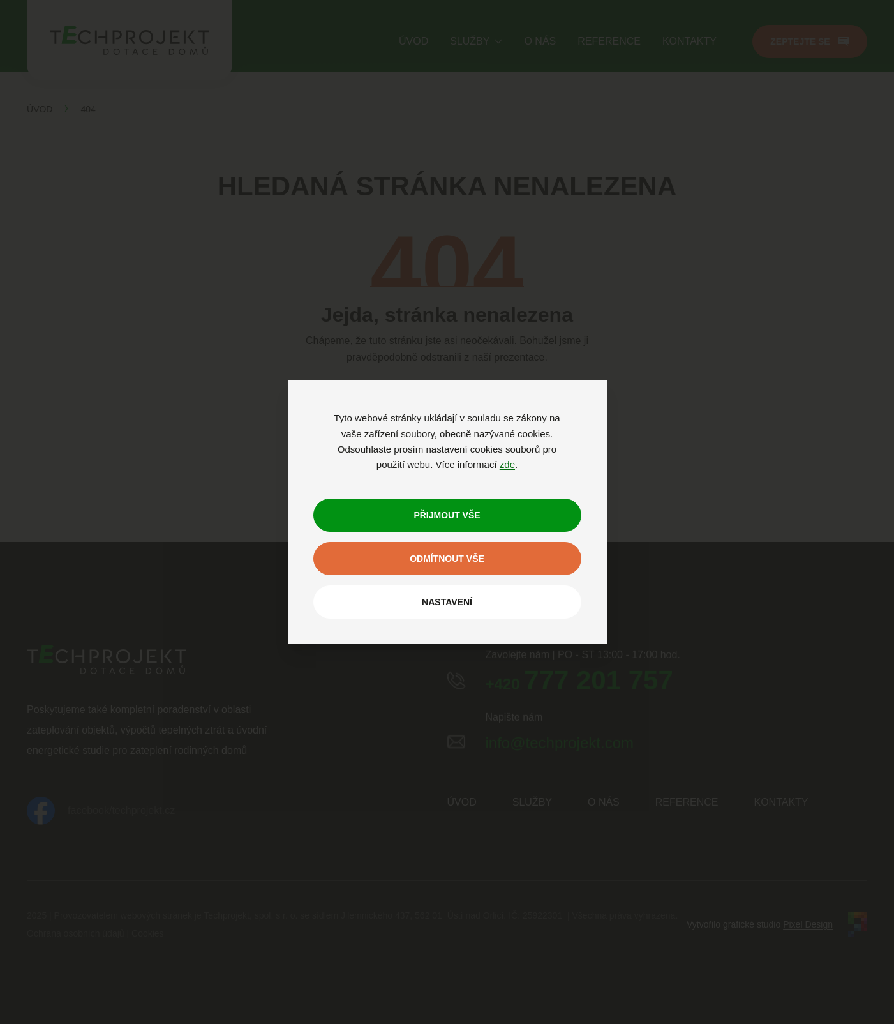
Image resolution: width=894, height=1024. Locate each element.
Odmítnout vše (447, 558)
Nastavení (447, 602)
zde (507, 464)
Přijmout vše (446, 515)
